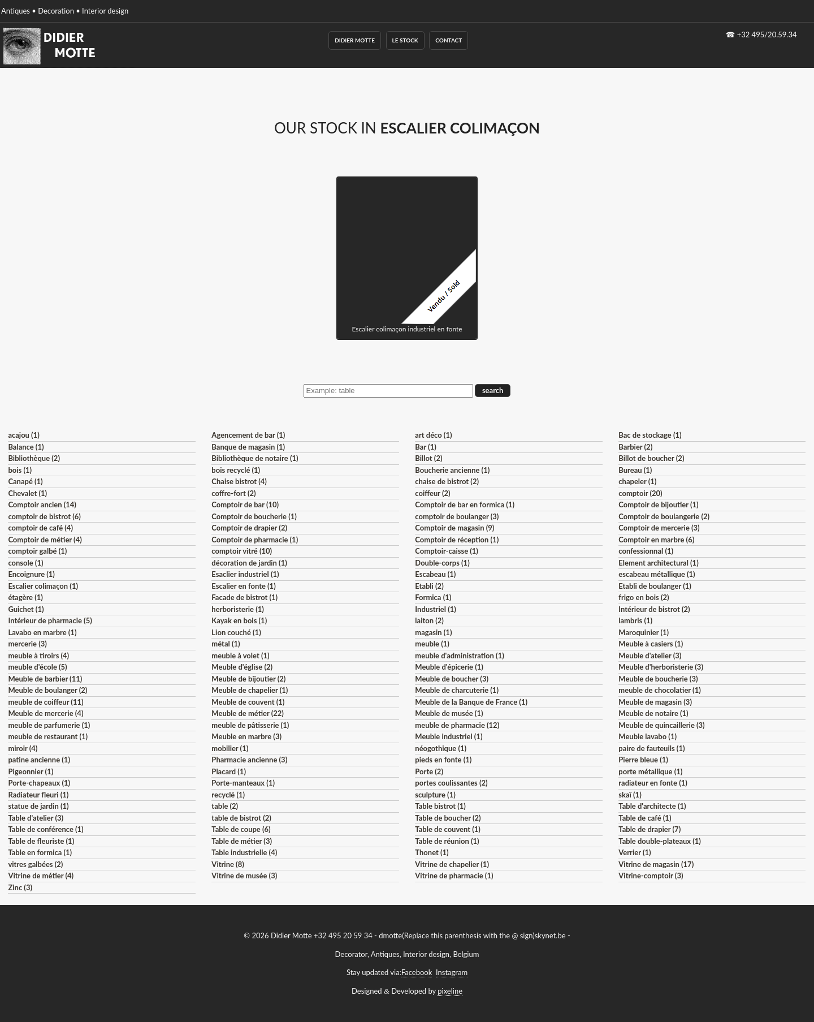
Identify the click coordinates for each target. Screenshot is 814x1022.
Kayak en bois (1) (239, 620)
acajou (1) (23, 434)
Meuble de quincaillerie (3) (661, 725)
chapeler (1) (637, 481)
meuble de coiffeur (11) (45, 701)
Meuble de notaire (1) (653, 713)
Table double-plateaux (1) (659, 841)
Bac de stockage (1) (649, 434)
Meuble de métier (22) (247, 713)
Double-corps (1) (442, 562)
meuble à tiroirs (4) (38, 655)
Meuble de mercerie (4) (45, 713)
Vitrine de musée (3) (244, 875)
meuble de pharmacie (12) (457, 725)
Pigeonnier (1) (30, 771)
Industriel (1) (435, 609)
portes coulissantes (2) (451, 782)
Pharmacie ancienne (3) (249, 759)
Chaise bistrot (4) (239, 481)
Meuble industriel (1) (448, 736)
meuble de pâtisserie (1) (250, 725)
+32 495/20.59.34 (767, 34)
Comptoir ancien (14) (42, 504)
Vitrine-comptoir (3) (650, 875)
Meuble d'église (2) (241, 666)
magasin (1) (433, 632)
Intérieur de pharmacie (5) (50, 620)
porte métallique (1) (650, 771)
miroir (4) (22, 748)
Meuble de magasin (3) (655, 701)
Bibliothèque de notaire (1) (254, 458)
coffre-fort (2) (233, 493)
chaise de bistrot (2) (447, 481)
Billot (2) (428, 458)
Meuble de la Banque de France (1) (471, 701)
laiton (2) (429, 620)
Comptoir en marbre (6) (656, 539)
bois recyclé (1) (235, 470)
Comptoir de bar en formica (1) (464, 504)
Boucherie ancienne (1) (452, 470)
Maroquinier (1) (643, 632)
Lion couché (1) (236, 632)
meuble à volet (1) (240, 655)
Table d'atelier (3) (35, 817)
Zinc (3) (20, 887)
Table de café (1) (644, 817)
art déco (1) (433, 434)
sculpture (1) (435, 794)
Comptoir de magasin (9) (454, 527)
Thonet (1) (431, 852)
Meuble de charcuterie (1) (457, 690)
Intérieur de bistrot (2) (654, 609)
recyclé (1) (228, 794)
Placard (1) (228, 771)
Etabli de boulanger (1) (654, 585)
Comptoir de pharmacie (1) (254, 539)
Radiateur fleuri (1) (38, 794)
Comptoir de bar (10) (245, 504)
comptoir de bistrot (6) (44, 516)
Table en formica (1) (40, 852)
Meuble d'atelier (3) (649, 655)
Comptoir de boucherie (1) (254, 516)
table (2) (224, 805)
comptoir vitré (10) (241, 550)
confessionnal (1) (645, 550)
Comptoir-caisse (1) (446, 550)
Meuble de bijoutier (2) (248, 678)
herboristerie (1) (237, 609)
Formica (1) (433, 597)
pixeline (450, 990)
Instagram (451, 972)
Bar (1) (425, 446)
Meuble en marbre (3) (246, 736)
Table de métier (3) (241, 841)
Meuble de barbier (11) (45, 678)
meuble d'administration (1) (459, 655)
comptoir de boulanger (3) (457, 516)
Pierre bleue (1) (643, 759)
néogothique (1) (440, 748)
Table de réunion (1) (447, 841)
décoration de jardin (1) (249, 562)
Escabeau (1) (435, 574)
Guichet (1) (26, 609)
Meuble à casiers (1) (650, 643)
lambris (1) (635, 620)
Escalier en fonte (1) (243, 585)
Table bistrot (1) (440, 805)
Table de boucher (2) (447, 817)
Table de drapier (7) (649, 829)
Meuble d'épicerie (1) (449, 666)
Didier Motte (355, 40)
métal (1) (225, 643)
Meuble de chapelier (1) (249, 690)
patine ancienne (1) (39, 759)
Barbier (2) (635, 446)
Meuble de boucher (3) (451, 678)
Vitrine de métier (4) (40, 875)
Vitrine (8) (227, 864)
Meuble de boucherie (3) (658, 678)
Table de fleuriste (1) (41, 841)
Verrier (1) (634, 852)
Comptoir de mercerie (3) (658, 527)
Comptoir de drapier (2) (249, 527)
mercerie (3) (27, 643)
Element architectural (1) (658, 562)
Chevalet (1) (27, 493)
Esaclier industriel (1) (245, 574)
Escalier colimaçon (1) (43, 585)
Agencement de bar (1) (248, 434)
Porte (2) (429, 771)
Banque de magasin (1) (248, 446)
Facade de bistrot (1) (244, 597)
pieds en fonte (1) (443, 759)
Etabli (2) (429, 585)
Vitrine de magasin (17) (656, 864)
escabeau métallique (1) (656, 574)
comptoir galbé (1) (37, 550)
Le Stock (405, 40)
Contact (448, 40)
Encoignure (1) (31, 574)
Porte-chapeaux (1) (39, 782)
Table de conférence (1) (45, 829)
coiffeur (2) (432, 493)
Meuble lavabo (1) (647, 736)
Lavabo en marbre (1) (42, 632)
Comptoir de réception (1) (457, 539)
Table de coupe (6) (240, 829)
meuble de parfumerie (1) (49, 725)
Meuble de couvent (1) (247, 701)
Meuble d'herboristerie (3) (660, 666)
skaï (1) (629, 794)
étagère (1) (25, 597)
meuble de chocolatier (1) (659, 690)
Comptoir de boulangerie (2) (663, 516)
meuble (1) (432, 643)
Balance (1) (26, 446)
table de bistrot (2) (241, 817)
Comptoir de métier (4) (44, 539)
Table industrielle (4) (244, 852)
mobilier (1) (229, 748)
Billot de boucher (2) (651, 458)
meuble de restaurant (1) (48, 736)
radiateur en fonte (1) (652, 782)
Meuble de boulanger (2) (47, 690)
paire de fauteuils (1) (651, 748)
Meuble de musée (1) (449, 713)
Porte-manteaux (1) (243, 782)
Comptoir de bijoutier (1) (658, 504)
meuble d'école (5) (37, 666)
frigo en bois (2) (643, 597)
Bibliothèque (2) (34, 458)
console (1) (25, 562)
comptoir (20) (640, 493)
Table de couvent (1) (447, 829)
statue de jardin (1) (38, 805)
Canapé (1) (25, 481)
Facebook (416, 972)
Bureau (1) (635, 470)
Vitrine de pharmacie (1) (454, 875)
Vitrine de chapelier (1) (452, 864)
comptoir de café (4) (40, 527)
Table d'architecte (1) (652, 805)
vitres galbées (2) (35, 864)
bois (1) (20, 470)
